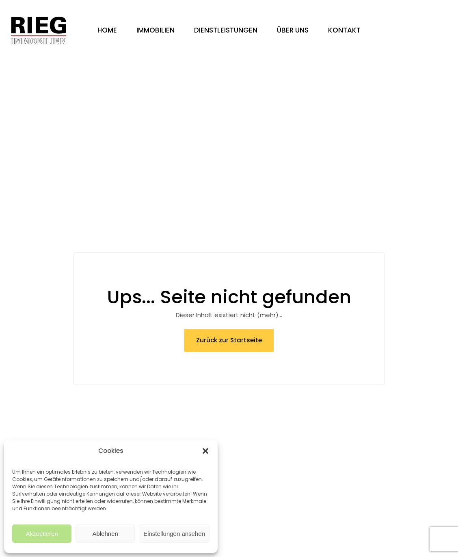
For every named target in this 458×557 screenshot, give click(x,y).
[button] (205, 451)
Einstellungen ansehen (174, 533)
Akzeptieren (42, 533)
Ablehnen (105, 533)
